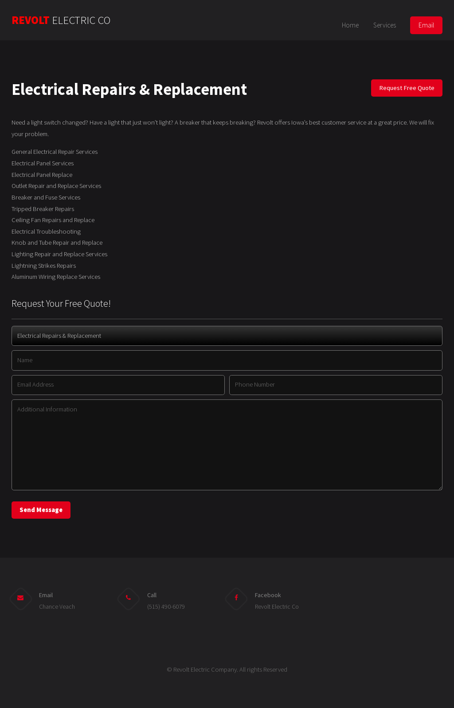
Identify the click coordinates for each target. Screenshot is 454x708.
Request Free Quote (406, 88)
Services (384, 25)
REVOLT (61, 20)
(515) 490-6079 (166, 606)
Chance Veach (57, 606)
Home (350, 25)
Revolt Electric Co (277, 606)
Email (426, 25)
